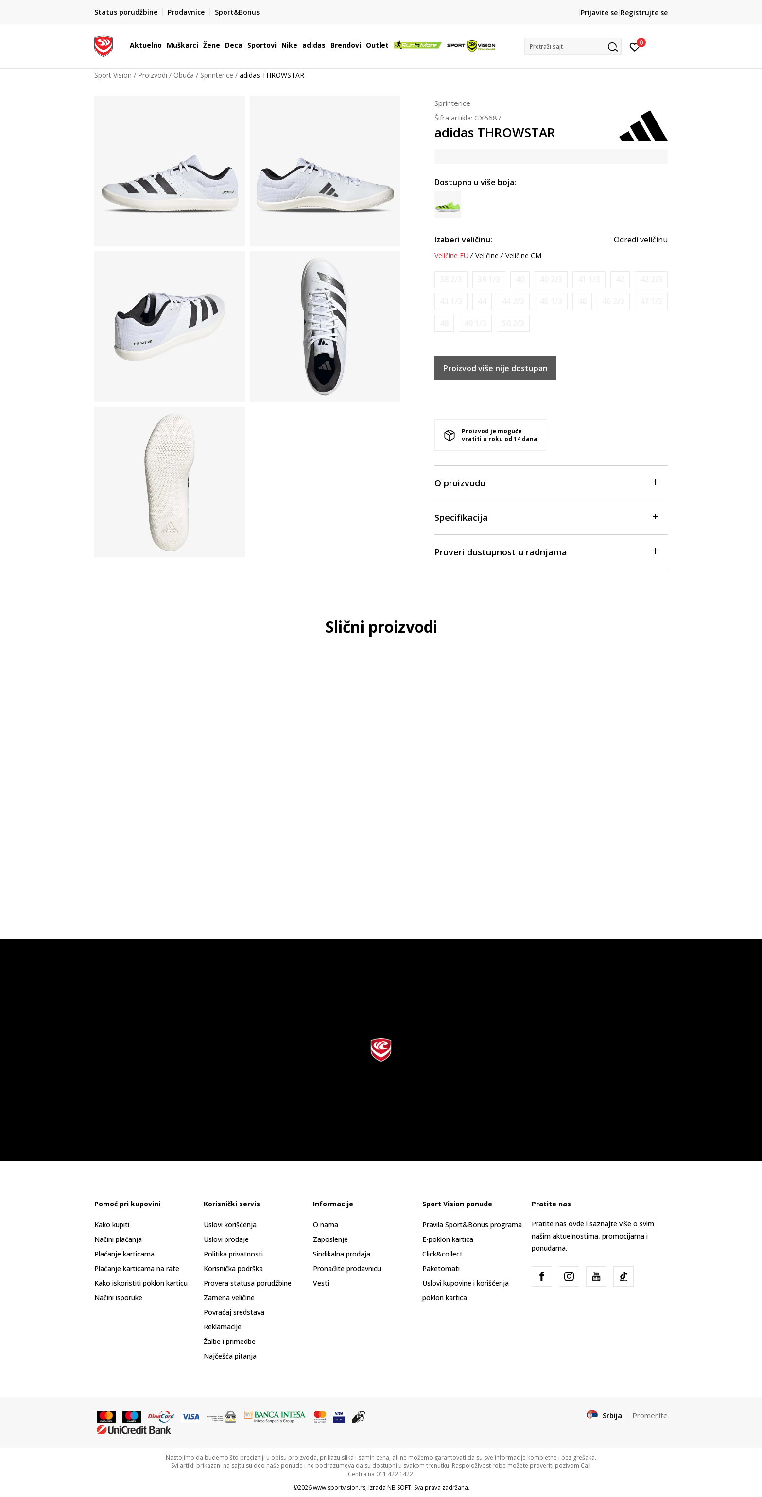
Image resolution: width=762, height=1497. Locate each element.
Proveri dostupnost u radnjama (546, 551)
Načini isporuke (118, 1297)
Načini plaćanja (118, 1239)
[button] (573, 46)
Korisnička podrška (233, 1268)
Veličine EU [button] (451, 255)
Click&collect (442, 1253)
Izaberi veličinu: (463, 239)
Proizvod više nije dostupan (495, 368)
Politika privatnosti (233, 1253)
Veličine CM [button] (523, 255)
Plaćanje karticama (124, 1253)
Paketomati (441, 1268)
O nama (325, 1224)
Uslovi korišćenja (230, 1224)
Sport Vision (113, 75)
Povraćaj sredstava (234, 1312)
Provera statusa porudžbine (248, 1283)
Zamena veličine (229, 1297)
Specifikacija (546, 516)
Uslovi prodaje (226, 1239)
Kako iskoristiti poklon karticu (141, 1283)
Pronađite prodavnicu (347, 1268)
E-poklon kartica (447, 1239)
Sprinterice (216, 75)
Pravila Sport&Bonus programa (472, 1224)
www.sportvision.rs (339, 1487)
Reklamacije (223, 1326)
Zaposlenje (330, 1239)
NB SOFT (399, 1487)
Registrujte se (644, 12)
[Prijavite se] (635, 46)
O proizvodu (546, 482)
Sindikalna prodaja (341, 1253)
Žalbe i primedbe (230, 1341)
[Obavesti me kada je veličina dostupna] (451, 279)
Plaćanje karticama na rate (136, 1268)
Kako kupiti (111, 1224)
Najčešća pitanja (230, 1355)
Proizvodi (152, 75)
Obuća (183, 75)
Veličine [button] (487, 255)
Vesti (321, 1283)
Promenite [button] (650, 1415)
